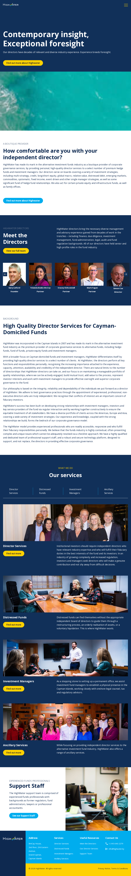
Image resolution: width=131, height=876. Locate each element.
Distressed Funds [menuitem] (61, 848)
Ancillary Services (108, 491)
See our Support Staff (23, 815)
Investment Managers (75, 491)
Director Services (13, 491)
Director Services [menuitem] (61, 843)
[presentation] (5, 274)
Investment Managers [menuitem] (63, 853)
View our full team (16, 250)
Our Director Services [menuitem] (89, 848)
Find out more (13, 553)
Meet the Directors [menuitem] (88, 843)
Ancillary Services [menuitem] (61, 858)
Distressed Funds (45, 491)
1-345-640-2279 (116, 843)
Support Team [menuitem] (86, 853)
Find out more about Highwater (23, 62)
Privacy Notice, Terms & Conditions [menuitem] (113, 868)
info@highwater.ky (116, 849)
